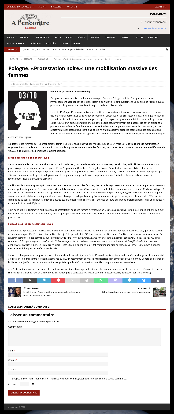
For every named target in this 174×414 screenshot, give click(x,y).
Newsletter (56, 7)
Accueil (11, 37)
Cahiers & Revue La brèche (19, 7)
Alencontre (38, 83)
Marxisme (153, 37)
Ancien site (72, 7)
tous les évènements (154, 28)
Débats (81, 37)
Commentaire (15, 326)
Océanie (34, 43)
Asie (57, 37)
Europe (124, 37)
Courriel (12, 359)
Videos (76, 43)
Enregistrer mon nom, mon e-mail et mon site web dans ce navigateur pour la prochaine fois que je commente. (69, 378)
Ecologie (95, 37)
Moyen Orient (14, 43)
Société (50, 43)
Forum (139, 37)
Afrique (24, 37)
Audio (69, 37)
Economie (110, 37)
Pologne (52, 83)
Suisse (64, 43)
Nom (11, 350)
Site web (12, 369)
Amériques (41, 37)
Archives (42, 7)
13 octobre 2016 (20, 83)
